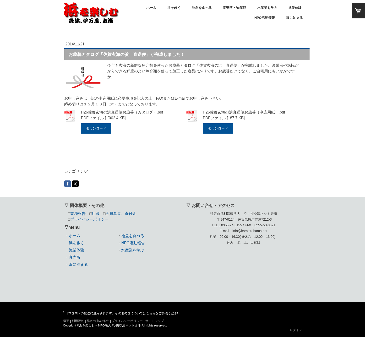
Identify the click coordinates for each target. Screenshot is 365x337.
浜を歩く (174, 8)
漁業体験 (295, 8)
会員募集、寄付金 (121, 214)
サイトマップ (154, 321)
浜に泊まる (294, 18)
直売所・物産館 (234, 8)
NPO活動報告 (133, 243)
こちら (150, 313)
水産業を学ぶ (267, 8)
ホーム (151, 8)
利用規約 (78, 321)
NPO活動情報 (264, 18)
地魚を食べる (202, 8)
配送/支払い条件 (98, 321)
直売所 (74, 257)
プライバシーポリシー (127, 321)
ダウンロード (96, 128)
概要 (66, 321)
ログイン (296, 330)
